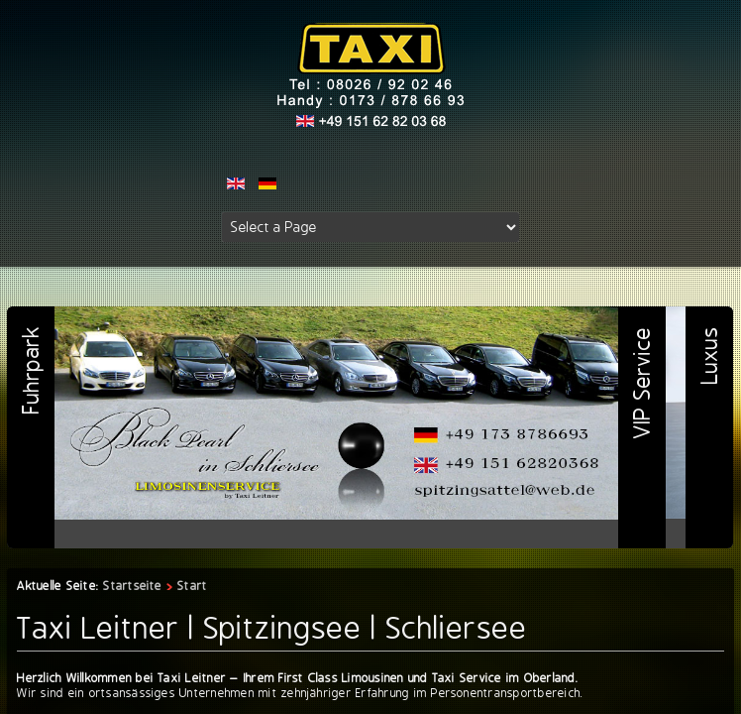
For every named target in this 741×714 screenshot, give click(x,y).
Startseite (132, 586)
